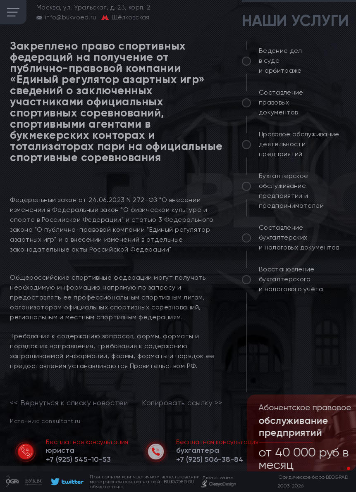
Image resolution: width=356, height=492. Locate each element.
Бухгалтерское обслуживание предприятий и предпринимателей (291, 190)
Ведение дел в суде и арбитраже (280, 60)
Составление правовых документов (281, 102)
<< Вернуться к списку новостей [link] (69, 402)
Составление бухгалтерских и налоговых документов (299, 237)
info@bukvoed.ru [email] (70, 17)
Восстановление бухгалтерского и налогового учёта (291, 279)
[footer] (66, 481)
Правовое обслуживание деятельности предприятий (299, 144)
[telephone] (78, 459)
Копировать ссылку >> (182, 402)
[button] (342, 468)
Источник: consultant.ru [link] (45, 421)
